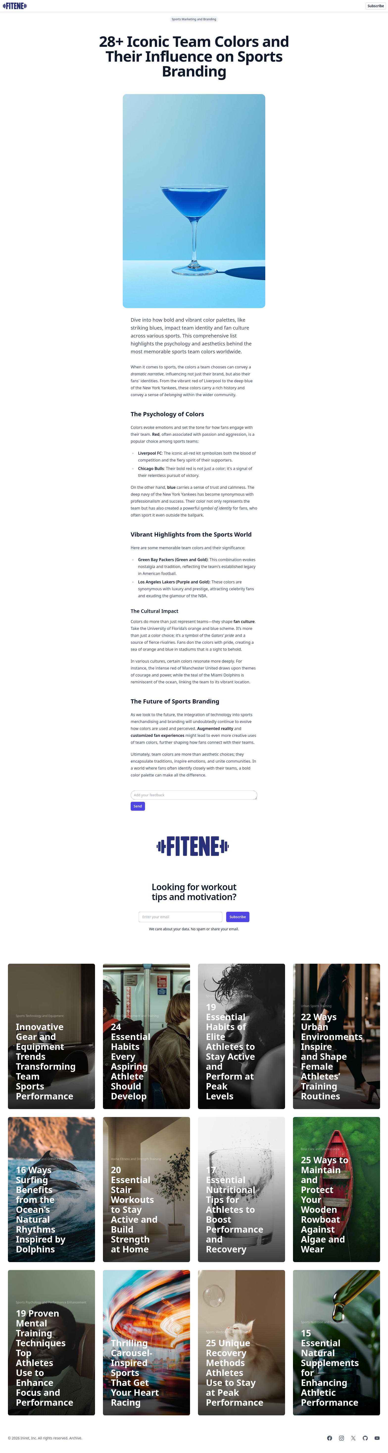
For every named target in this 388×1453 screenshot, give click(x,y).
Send (138, 806)
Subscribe (376, 5)
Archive (75, 1438)
